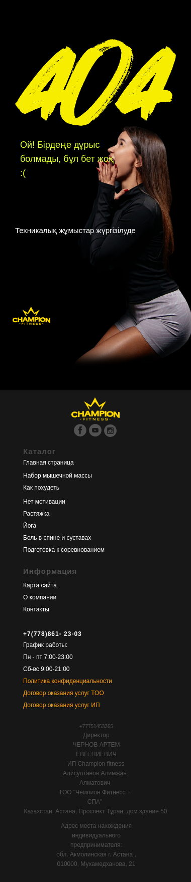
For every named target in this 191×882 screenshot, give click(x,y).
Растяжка (36, 513)
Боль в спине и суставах (57, 537)
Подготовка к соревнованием (64, 549)
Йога (29, 525)
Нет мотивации (44, 501)
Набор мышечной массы (57, 475)
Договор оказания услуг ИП (61, 705)
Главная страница (48, 462)
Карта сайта (40, 585)
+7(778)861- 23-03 (52, 633)
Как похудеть (41, 487)
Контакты (36, 609)
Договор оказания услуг (56, 693)
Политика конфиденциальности (67, 681)
